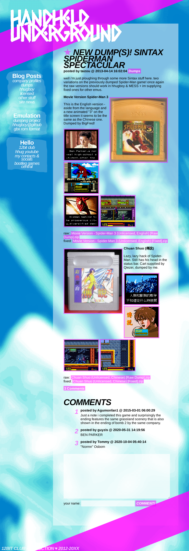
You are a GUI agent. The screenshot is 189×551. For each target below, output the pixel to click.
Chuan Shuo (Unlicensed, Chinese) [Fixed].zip (108, 381)
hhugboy (26, 89)
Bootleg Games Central (26, 165)
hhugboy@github (27, 124)
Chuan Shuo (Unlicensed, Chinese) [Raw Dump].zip (110, 377)
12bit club (27, 147)
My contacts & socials (27, 157)
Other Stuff (26, 97)
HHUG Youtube (26, 151)
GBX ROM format (27, 129)
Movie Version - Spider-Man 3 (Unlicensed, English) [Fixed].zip (120, 241)
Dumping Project (26, 120)
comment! (145, 503)
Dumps (27, 85)
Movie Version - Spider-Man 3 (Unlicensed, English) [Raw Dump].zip (111, 235)
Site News (27, 102)
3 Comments (74, 388)
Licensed (27, 93)
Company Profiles (27, 80)
